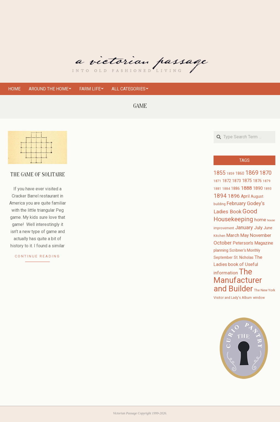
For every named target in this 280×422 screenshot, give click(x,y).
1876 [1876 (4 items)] (257, 181)
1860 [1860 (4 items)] (239, 173)
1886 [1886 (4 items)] (235, 188)
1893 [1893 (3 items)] (268, 189)
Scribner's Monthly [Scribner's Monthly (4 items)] (244, 250)
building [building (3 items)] (220, 204)
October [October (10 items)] (223, 243)
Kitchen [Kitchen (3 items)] (219, 236)
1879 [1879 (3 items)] (266, 181)
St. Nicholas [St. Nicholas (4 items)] (243, 257)
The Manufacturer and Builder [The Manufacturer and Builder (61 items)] (238, 280)
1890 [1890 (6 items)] (258, 188)
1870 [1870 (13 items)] (265, 173)
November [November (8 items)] (260, 235)
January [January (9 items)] (244, 227)
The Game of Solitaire (37, 174)
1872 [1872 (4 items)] (226, 181)
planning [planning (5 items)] (221, 250)
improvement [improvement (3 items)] (224, 228)
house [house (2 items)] (271, 220)
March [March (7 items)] (232, 235)
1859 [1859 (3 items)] (230, 174)
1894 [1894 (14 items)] (220, 196)
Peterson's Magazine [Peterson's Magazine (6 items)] (253, 243)
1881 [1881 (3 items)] (217, 189)
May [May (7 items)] (244, 235)
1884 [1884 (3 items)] (226, 189)
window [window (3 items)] (259, 298)
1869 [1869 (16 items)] (251, 172)
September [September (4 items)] (223, 257)
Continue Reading (37, 256)
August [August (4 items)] (257, 196)
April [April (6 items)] (245, 196)
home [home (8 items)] (260, 219)
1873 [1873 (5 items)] (236, 180)
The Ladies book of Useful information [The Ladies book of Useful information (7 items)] (238, 265)
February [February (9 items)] (236, 203)
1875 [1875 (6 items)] (247, 180)
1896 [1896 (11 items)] (234, 196)
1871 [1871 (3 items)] (217, 181)
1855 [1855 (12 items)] (220, 173)
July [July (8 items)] (258, 227)
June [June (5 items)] (268, 227)
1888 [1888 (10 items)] (246, 188)
